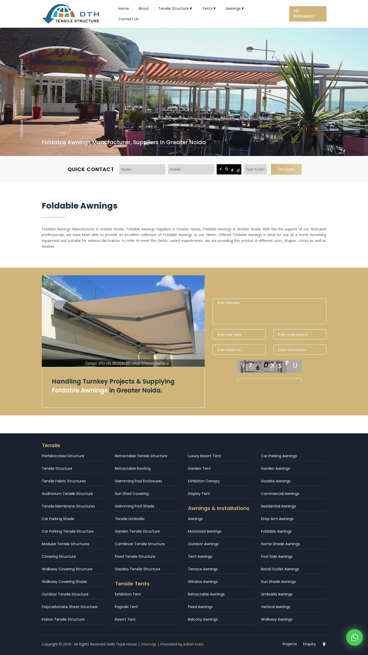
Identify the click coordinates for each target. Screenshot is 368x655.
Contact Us (128, 19)
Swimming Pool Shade (134, 506)
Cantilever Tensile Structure (140, 543)
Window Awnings (203, 581)
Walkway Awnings (276, 619)
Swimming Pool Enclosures (138, 481)
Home (123, 8)
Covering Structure (59, 556)
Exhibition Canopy (204, 481)
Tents (209, 8)
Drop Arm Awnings (277, 518)
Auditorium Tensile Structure (67, 493)
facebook (21, 129)
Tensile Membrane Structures (68, 506)
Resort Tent (125, 619)
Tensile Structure (175, 8)
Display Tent (199, 493)
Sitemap (148, 644)
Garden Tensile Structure (137, 531)
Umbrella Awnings (277, 594)
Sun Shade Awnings (278, 581)
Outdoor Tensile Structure (65, 594)
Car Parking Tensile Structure (68, 531)
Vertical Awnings (275, 606)
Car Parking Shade (58, 518)
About (143, 8)
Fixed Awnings (200, 606)
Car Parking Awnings (279, 455)
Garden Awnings (275, 468)
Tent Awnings (200, 556)
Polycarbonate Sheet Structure (69, 606)
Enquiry (309, 644)
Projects (290, 644)
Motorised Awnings (204, 531)
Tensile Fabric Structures (64, 481)
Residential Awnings (278, 506)
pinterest (21, 67)
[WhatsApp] (354, 638)
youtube (21, 98)
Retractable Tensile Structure (141, 455)
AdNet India (193, 644)
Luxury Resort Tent (204, 455)
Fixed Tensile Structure (135, 556)
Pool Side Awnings (277, 556)
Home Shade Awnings (280, 543)
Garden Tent (199, 468)
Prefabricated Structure (63, 455)
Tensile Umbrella (129, 518)
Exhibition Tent (128, 594)
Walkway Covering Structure (67, 569)
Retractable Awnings (206, 594)
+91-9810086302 (304, 13)
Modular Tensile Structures (65, 543)
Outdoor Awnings (203, 543)
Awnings (235, 8)
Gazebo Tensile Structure (137, 569)
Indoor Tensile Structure (63, 619)
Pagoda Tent (126, 606)
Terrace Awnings (203, 569)
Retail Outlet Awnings (280, 569)
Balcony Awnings (203, 619)
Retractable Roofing (133, 468)
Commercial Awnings (280, 493)
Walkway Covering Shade (64, 581)
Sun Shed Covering (132, 493)
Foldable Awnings (276, 531)
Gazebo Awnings (276, 481)
